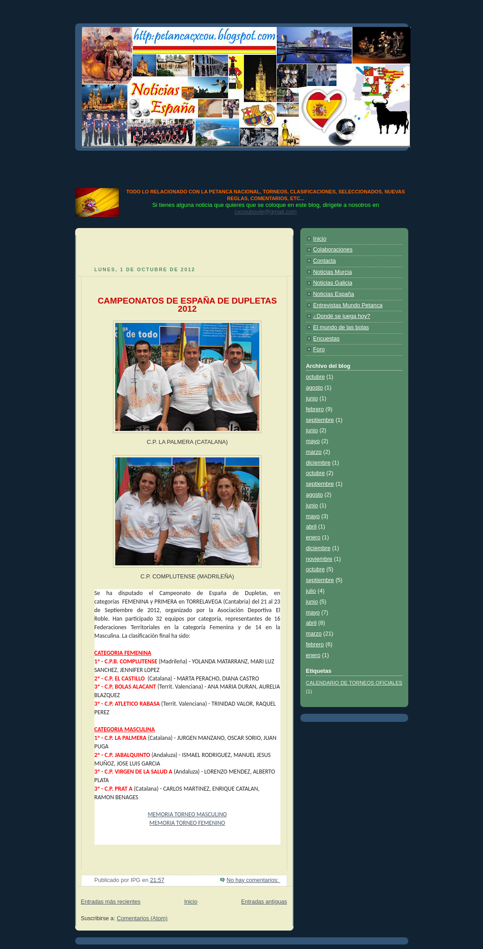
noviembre (319, 559)
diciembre (318, 463)
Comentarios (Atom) (142, 918)
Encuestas (326, 339)
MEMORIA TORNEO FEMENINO (187, 823)
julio (311, 591)
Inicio (190, 902)
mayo (313, 441)
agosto (314, 388)
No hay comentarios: (253, 880)
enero (313, 537)
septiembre (320, 420)
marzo (314, 452)
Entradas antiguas (264, 902)
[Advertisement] (241, 167)
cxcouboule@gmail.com (266, 211)
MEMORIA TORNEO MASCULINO (187, 814)
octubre (315, 377)
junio (312, 398)
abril (311, 527)
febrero (315, 409)
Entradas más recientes (110, 902)
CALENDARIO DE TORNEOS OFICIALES (354, 682)
